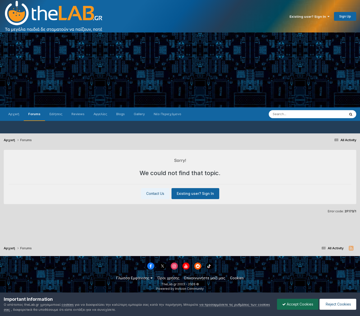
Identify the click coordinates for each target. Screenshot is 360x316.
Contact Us (155, 193)
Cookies (237, 278)
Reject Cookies (338, 304)
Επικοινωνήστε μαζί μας (204, 278)
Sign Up (345, 16)
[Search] (297, 114)
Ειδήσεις (56, 114)
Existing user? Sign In (310, 16)
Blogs (120, 114)
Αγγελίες (100, 114)
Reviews (78, 114)
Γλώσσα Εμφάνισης (134, 278)
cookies (68, 305)
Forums (34, 114)
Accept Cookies (297, 304)
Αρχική (13, 114)
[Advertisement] (180, 70)
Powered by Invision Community (180, 289)
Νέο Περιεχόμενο (167, 114)
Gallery (139, 114)
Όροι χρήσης (168, 278)
